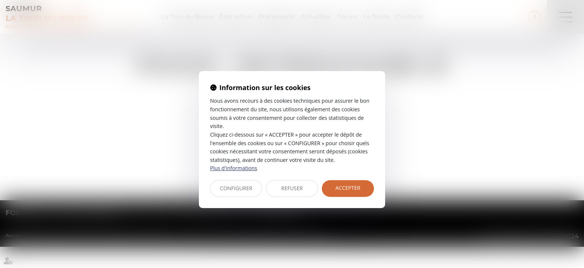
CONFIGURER (236, 188)
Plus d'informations (233, 168)
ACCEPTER (348, 187)
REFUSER (292, 188)
